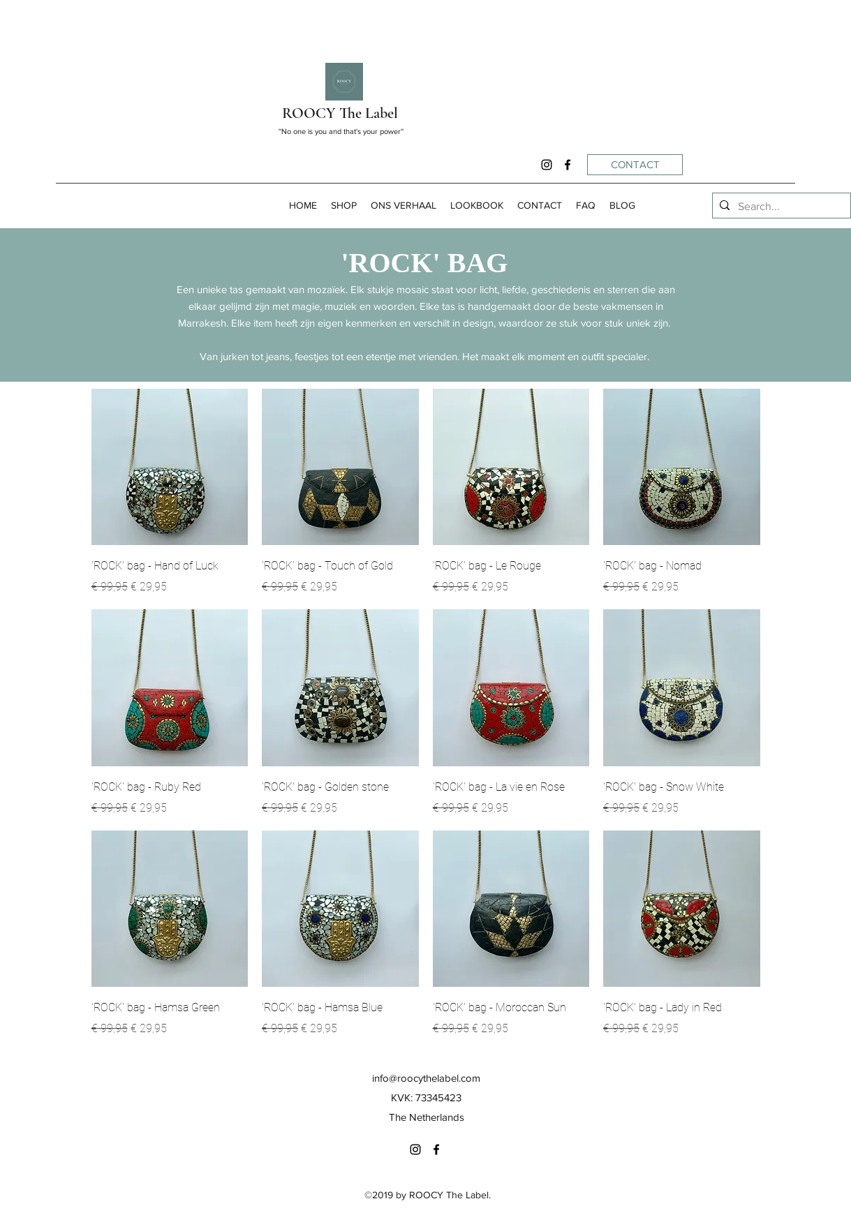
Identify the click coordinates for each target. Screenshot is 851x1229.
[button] (344, 205)
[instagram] (547, 165)
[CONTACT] (635, 164)
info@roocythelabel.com (426, 1078)
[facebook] (568, 165)
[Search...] (779, 206)
